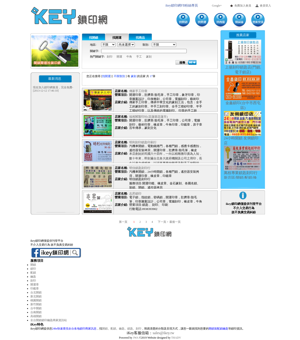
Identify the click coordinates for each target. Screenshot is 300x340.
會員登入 (265, 5)
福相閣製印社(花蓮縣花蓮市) (148, 116)
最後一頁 (175, 221)
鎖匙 (130, 328)
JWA (135, 337)
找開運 (116, 37)
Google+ (217, 5)
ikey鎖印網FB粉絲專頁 (181, 5)
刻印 (109, 56)
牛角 (129, 56)
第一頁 (126, 221)
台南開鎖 (36, 312)
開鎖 (33, 264)
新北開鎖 (36, 296)
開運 (119, 56)
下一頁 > (163, 221)
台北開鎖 (36, 292)
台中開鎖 (36, 308)
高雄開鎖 (36, 316)
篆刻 (149, 56)
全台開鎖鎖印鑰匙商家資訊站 (48, 320)
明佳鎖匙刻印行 (139, 168)
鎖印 (33, 268)
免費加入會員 (242, 5)
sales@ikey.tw (163, 333)
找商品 (140, 37)
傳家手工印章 (138, 91)
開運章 (34, 284)
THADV (176, 337)
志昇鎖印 (135, 193)
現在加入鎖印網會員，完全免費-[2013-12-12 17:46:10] (53, 89)
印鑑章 (34, 288)
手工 (139, 56)
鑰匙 (33, 276)
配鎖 (33, 272)
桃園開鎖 (36, 300)
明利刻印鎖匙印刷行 (143, 142)
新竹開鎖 (36, 304)
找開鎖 (93, 37)
